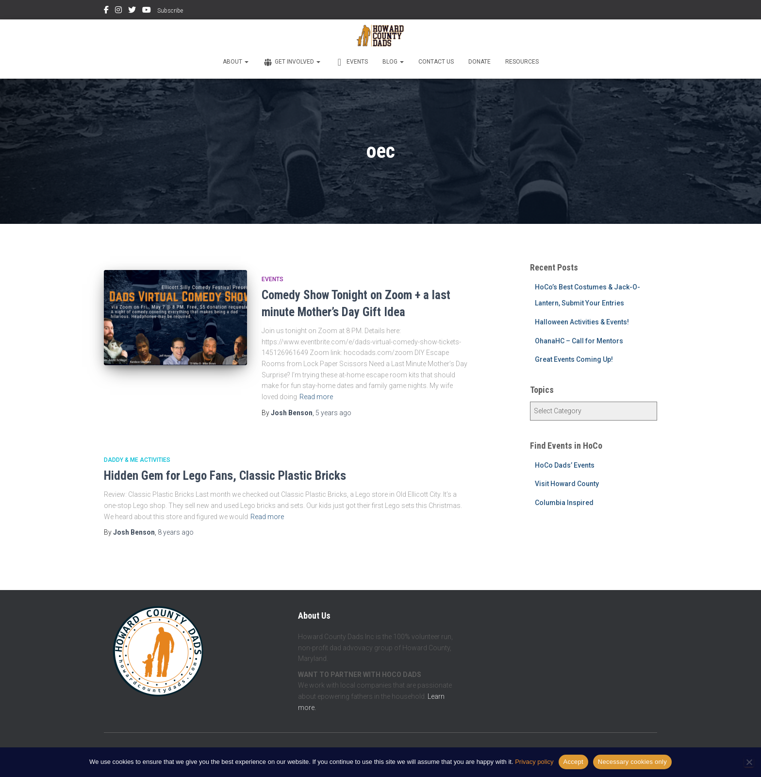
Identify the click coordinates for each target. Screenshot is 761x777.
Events (351, 62)
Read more (316, 397)
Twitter (132, 11)
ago (333, 413)
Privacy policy (534, 761)
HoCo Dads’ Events (565, 465)
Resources (522, 61)
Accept (573, 761)
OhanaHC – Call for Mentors (579, 341)
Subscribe (170, 10)
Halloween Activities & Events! (582, 322)
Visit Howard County (567, 484)
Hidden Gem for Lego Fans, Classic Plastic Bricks (225, 476)
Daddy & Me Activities (137, 459)
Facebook (106, 11)
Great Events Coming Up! (574, 359)
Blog (393, 61)
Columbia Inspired (564, 503)
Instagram (118, 11)
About (235, 61)
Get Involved (291, 62)
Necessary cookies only (632, 761)
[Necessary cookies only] (749, 762)
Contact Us (436, 61)
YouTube (146, 11)
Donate (479, 61)
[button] (246, 61)
